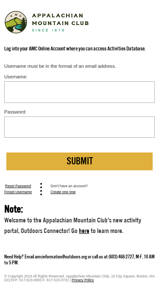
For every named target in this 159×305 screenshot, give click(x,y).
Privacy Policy (83, 280)
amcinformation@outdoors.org (61, 257)
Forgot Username (18, 192)
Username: (16, 76)
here (84, 230)
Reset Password (18, 186)
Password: (15, 111)
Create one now (62, 192)
